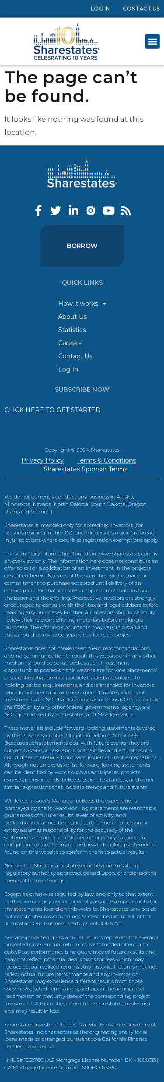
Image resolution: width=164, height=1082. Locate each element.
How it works (82, 303)
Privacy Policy (42, 460)
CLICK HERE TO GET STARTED (52, 410)
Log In (100, 8)
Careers (69, 343)
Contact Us (141, 8)
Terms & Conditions (106, 460)
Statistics (72, 330)
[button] (152, 41)
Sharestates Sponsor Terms (85, 469)
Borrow (82, 246)
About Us (72, 317)
